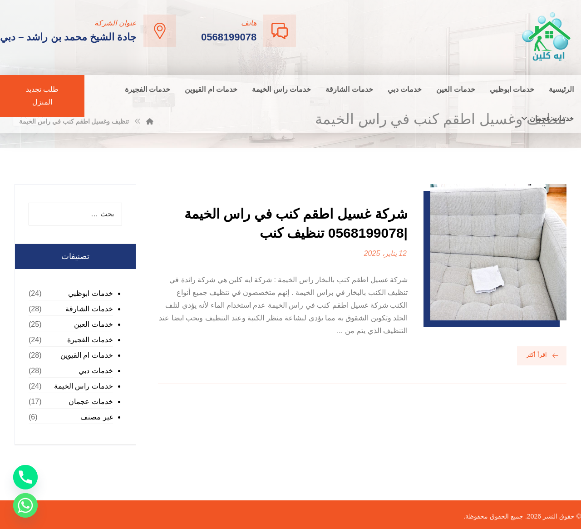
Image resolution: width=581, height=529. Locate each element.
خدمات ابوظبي (90, 293)
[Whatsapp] (25, 505)
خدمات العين (93, 324)
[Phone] (25, 477)
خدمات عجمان (91, 401)
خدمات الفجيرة (90, 340)
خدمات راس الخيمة (83, 386)
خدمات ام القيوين (86, 355)
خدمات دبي (96, 370)
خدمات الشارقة (89, 309)
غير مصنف (96, 417)
